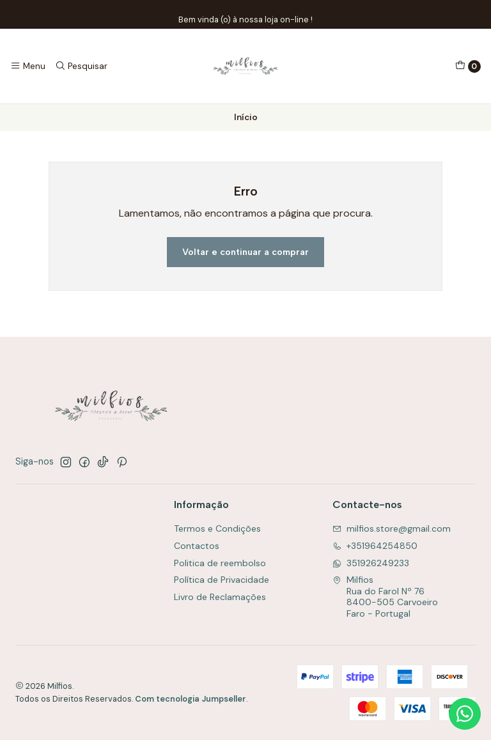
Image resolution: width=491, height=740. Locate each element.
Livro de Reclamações (220, 597)
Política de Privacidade (221, 579)
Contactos (196, 545)
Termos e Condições (217, 528)
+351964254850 (374, 545)
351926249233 (370, 563)
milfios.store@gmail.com (391, 528)
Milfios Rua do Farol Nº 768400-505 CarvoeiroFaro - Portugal (385, 596)
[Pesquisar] (80, 66)
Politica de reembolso (220, 563)
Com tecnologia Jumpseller (190, 698)
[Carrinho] (468, 66)
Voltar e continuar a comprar (245, 252)
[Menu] (28, 66)
